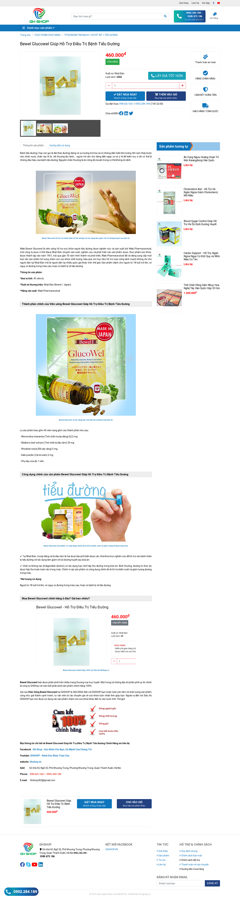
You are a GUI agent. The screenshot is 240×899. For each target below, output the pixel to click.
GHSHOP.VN (112, 849)
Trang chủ (25, 35)
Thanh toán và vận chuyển (194, 864)
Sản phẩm (163, 855)
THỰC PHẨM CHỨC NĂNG (47, 35)
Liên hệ (195, 3)
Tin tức (161, 860)
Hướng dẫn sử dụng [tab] (60, 145)
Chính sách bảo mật (191, 855)
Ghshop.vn (35, 761)
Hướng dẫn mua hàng (192, 869)
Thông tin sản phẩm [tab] (33, 145)
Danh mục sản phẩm (39, 27)
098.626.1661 (126, 103)
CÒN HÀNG (112, 61)
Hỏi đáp (206, 3)
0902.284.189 (143, 103)
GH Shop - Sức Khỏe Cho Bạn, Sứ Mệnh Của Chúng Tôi (62, 749)
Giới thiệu (184, 3)
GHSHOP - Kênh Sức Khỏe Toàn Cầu (49, 755)
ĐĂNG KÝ (212, 883)
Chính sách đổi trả (190, 860)
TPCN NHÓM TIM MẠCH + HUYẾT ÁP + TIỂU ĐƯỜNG (91, 35)
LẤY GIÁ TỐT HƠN (167, 76)
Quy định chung (188, 851)
